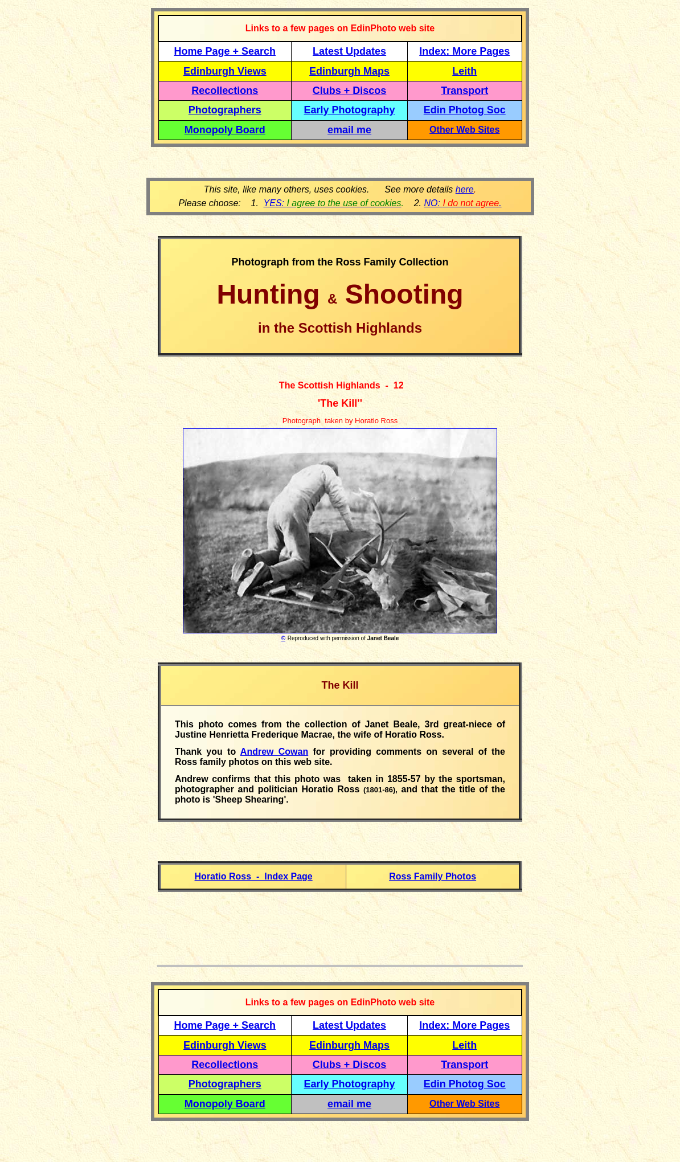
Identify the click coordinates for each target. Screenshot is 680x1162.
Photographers (225, 110)
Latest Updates (349, 51)
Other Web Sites (464, 129)
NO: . (462, 203)
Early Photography (349, 110)
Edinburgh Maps (349, 71)
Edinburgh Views (225, 71)
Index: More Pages (464, 51)
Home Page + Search (225, 51)
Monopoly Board (225, 130)
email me (349, 130)
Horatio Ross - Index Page (254, 876)
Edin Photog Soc (465, 110)
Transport (464, 90)
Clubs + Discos (350, 90)
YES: (333, 203)
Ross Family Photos (432, 876)
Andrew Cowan (274, 751)
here (465, 189)
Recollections (224, 90)
